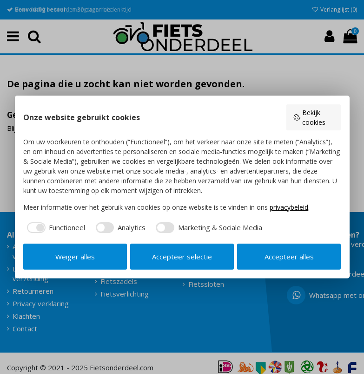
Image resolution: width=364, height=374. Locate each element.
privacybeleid (289, 207)
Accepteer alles (289, 256)
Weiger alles (75, 256)
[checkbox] (54, 227)
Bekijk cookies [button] (309, 117)
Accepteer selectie (182, 256)
